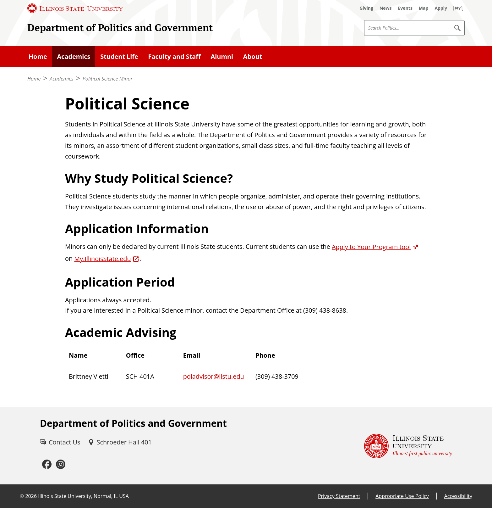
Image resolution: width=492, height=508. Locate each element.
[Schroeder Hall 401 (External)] (120, 442)
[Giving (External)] (366, 8)
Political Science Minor (108, 78)
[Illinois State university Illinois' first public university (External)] (408, 445)
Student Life (119, 56)
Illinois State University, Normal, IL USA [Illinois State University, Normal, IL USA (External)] (83, 496)
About (252, 56)
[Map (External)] (424, 8)
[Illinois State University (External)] (75, 8)
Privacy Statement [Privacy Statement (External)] (339, 496)
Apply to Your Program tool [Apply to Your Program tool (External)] (371, 247)
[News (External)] (385, 8)
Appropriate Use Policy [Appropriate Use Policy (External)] (402, 496)
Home (38, 56)
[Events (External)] (405, 8)
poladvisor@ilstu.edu (213, 376)
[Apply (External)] (440, 8)
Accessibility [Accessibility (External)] (458, 496)
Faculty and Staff (174, 56)
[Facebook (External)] (47, 464)
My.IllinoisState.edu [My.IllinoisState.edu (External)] (102, 258)
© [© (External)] (22, 496)
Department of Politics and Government (120, 27)
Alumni (222, 56)
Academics (73, 56)
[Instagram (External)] (61, 464)
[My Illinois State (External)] (458, 8)
